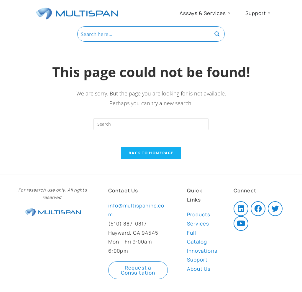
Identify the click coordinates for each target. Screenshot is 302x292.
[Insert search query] (151, 124)
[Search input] (144, 34)
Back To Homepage (151, 154)
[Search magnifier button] (217, 34)
